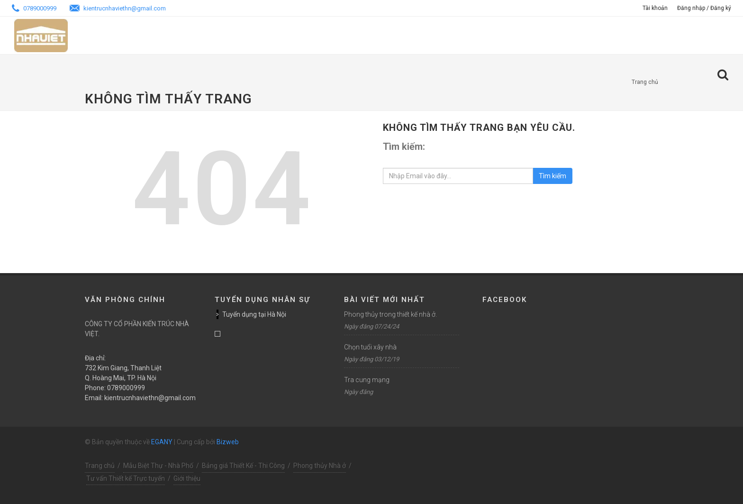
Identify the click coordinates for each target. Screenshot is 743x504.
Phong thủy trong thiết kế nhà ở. (390, 314)
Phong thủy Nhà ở (319, 465)
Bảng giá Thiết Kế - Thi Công (243, 465)
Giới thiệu (186, 478)
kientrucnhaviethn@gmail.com (118, 8)
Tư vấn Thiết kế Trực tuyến (125, 478)
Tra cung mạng (367, 380)
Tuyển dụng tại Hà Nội (254, 314)
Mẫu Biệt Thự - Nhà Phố (158, 465)
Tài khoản (655, 8)
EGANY (161, 442)
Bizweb (228, 442)
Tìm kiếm (552, 176)
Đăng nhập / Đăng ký (704, 8)
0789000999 (34, 8)
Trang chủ (645, 82)
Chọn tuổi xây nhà (370, 347)
